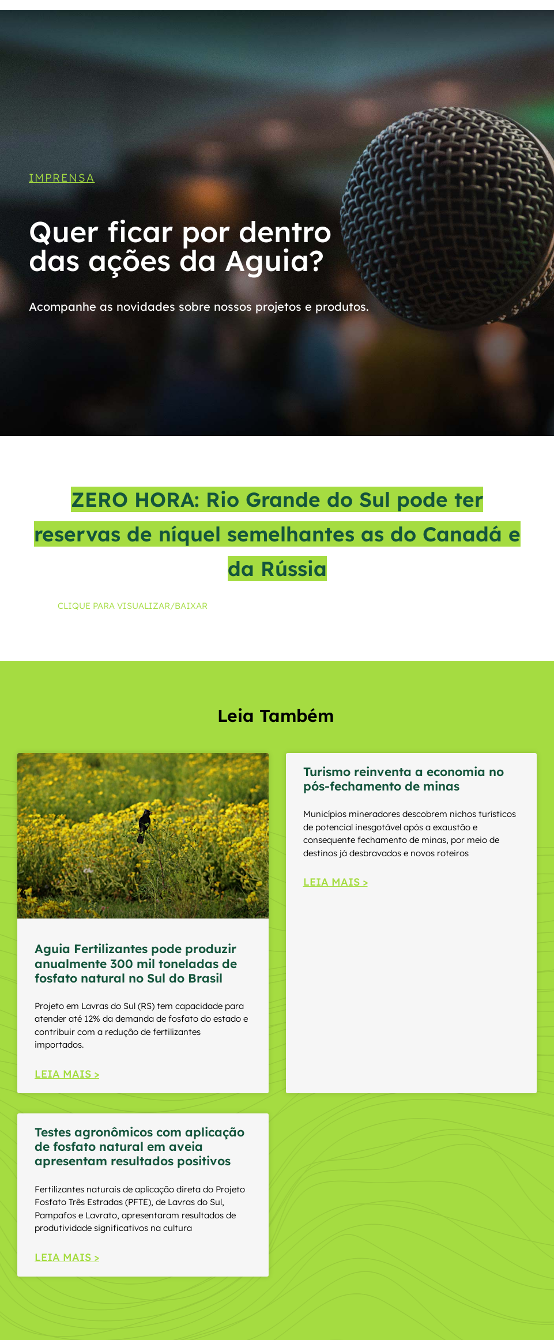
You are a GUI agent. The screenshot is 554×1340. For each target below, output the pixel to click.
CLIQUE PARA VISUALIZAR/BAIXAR (133, 605)
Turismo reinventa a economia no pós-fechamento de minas (403, 778)
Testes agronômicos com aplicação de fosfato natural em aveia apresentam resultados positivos (139, 1146)
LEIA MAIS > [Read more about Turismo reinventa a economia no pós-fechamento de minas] (335, 882)
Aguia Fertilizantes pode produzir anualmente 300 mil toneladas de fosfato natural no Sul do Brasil (136, 963)
